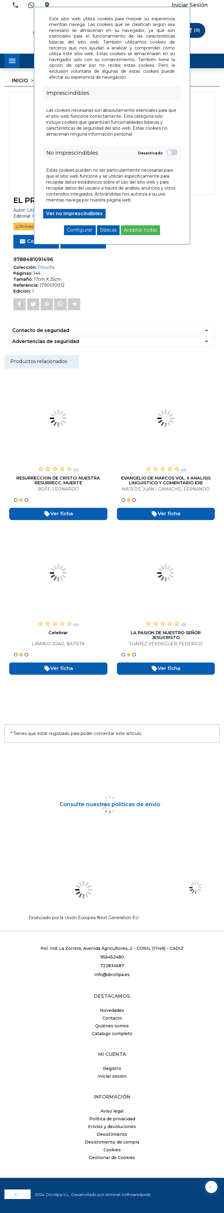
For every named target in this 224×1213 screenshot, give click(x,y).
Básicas (108, 230)
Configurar (80, 230)
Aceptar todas (140, 230)
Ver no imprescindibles (74, 213)
